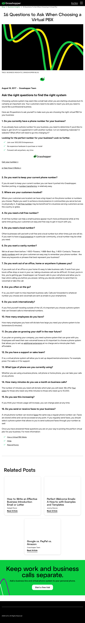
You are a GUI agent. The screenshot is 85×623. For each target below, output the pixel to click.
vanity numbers (8, 260)
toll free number (25, 210)
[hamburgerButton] (81, 3)
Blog (3, 13)
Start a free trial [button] (42, 593)
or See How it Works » (11, 174)
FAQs (9, 447)
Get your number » (10, 168)
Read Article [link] (12, 517)
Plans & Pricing (13, 451)
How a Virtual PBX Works (17, 443)
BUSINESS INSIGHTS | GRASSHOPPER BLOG (23, 78)
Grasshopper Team (27, 94)
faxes (35, 420)
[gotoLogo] (11, 3)
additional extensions (33, 349)
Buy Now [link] (74, 3)
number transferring (28, 192)
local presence (26, 242)
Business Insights (14, 13)
